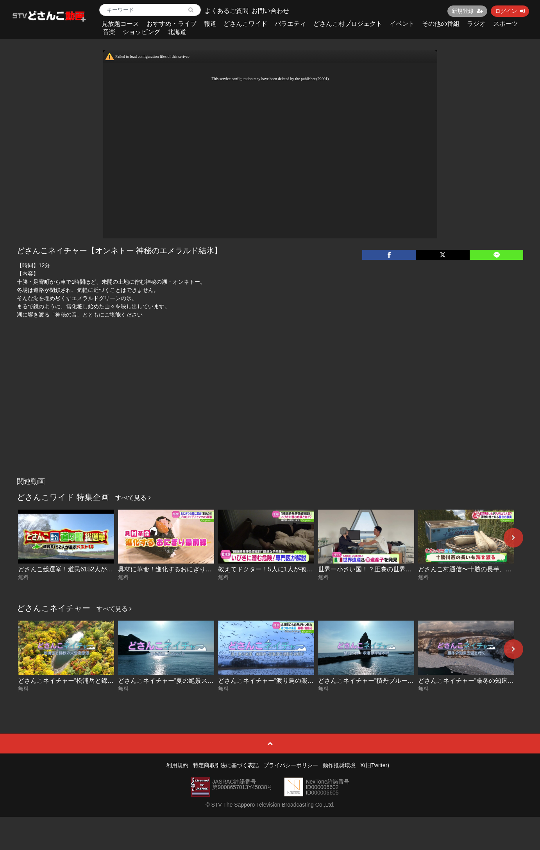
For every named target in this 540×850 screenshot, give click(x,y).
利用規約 (177, 765)
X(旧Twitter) (374, 765)
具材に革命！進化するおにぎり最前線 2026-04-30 (188, 569)
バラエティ (290, 23)
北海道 (177, 32)
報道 (210, 23)
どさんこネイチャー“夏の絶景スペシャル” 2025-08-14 (193, 680)
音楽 (109, 32)
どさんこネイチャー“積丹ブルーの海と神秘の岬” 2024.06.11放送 (408, 680)
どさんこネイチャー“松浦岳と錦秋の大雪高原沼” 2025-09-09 (102, 680)
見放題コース (120, 23)
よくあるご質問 (227, 10)
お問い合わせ (270, 10)
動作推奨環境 (339, 765)
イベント (402, 23)
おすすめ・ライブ (172, 23)
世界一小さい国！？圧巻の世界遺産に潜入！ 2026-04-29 (397, 569)
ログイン (510, 11)
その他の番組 (441, 23)
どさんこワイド (245, 23)
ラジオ (476, 23)
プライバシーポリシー (290, 765)
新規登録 (467, 11)
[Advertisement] (270, 415)
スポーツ (505, 23)
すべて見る (132, 497)
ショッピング (141, 32)
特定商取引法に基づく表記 (226, 765)
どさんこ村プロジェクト (347, 23)
